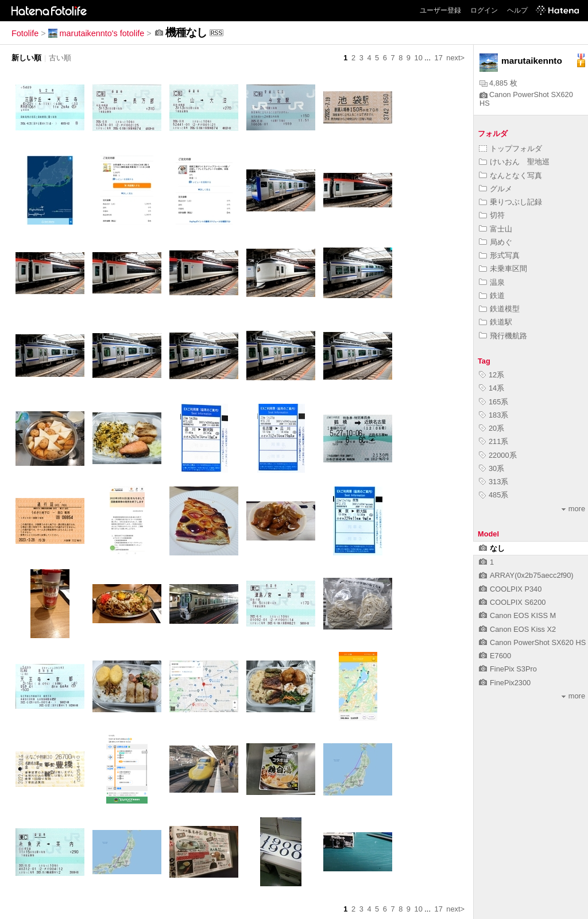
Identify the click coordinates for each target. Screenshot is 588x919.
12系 (491, 374)
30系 (491, 468)
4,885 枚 (498, 83)
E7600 (495, 655)
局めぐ (495, 242)
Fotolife (24, 33)
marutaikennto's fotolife (96, 33)
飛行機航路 (503, 335)
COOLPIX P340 (510, 589)
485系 (493, 495)
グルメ (495, 188)
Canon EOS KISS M (517, 615)
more (573, 508)
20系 (491, 428)
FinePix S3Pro (508, 669)
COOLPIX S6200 (512, 602)
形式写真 (499, 255)
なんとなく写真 (510, 175)
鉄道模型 (499, 308)
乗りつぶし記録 (510, 202)
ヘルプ (517, 10)
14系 (491, 388)
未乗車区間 (503, 268)
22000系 (498, 455)
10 (419, 57)
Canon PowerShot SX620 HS (532, 642)
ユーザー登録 (440, 10)
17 (439, 57)
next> (455, 57)
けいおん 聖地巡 (514, 161)
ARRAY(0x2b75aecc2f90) (526, 575)
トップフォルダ (510, 148)
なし (492, 548)
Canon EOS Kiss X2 (517, 629)
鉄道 (492, 295)
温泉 (492, 282)
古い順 (60, 57)
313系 (493, 481)
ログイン (484, 10)
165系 (493, 401)
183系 (493, 415)
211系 (493, 441)
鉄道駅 (495, 322)
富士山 (495, 229)
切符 (492, 215)
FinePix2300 (505, 682)
